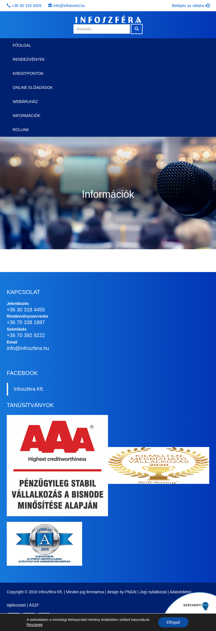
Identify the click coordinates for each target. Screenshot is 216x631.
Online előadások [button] (33, 87)
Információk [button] (26, 115)
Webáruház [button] (25, 101)
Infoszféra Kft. (29, 389)
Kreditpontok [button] (28, 73)
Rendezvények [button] (29, 59)
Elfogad (173, 622)
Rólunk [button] (21, 129)
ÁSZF (34, 605)
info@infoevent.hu (69, 5)
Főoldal (22, 45)
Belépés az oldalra (190, 5)
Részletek (34, 625)
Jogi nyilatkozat (153, 592)
